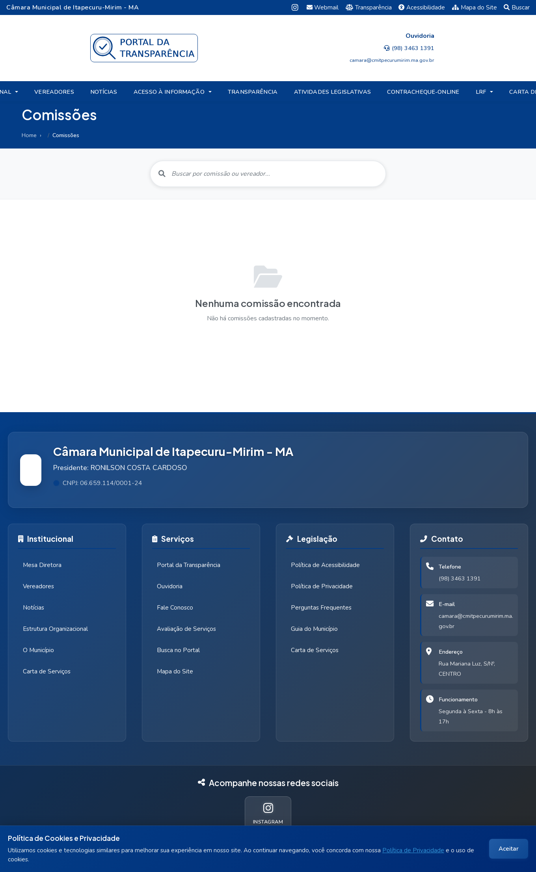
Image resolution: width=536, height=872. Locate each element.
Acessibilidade (421, 7)
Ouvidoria (169, 586)
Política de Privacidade (413, 850)
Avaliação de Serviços (186, 629)
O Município (38, 650)
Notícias (33, 608)
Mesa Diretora (42, 565)
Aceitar (509, 849)
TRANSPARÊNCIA (252, 92)
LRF (481, 92)
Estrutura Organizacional (55, 629)
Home (29, 135)
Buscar (517, 7)
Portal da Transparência (188, 565)
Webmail (323, 7)
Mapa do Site (474, 7)
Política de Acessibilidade (325, 565)
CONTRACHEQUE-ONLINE (423, 92)
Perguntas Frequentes (321, 608)
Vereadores (38, 586)
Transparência (369, 7)
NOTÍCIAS (103, 92)
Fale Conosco (175, 608)
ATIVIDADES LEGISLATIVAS (332, 92)
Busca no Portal (178, 650)
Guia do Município (314, 629)
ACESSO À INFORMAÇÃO (169, 92)
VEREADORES (54, 92)
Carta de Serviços (47, 671)
